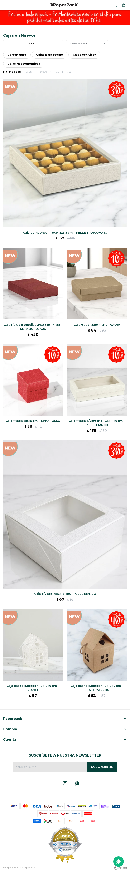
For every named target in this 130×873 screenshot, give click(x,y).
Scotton (44, 71)
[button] (115, 5)
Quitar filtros (63, 71)
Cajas (29, 71)
